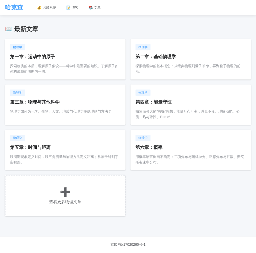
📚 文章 (94, 8)
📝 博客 (72, 8)
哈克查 (14, 7)
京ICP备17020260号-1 (128, 244)
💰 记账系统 (46, 8)
